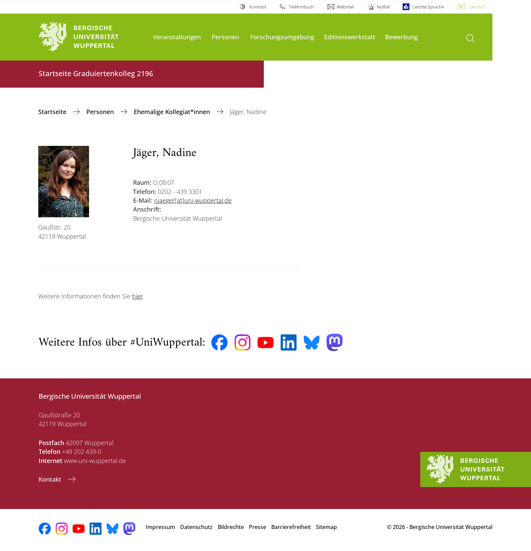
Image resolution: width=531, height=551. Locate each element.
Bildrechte (231, 527)
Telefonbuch (301, 7)
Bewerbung (401, 36)
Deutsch (477, 7)
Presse (257, 527)
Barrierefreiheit (291, 527)
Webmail (345, 7)
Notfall (383, 7)
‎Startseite (53, 112)
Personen (225, 36)
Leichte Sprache (428, 7)
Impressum (160, 527)
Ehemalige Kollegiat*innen (173, 112)
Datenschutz (196, 527)
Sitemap (326, 527)
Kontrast (257, 7)
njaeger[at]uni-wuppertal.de (193, 200)
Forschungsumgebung (282, 36)
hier (137, 296)
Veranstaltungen (177, 36)
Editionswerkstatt (349, 36)
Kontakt (51, 479)
